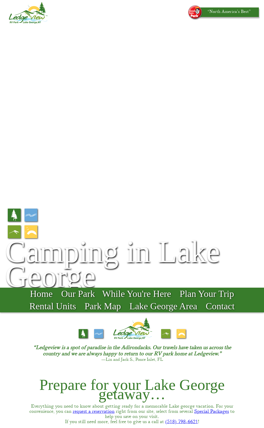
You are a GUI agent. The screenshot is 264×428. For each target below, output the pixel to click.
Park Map (103, 47)
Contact (220, 47)
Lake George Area (163, 47)
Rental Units (52, 47)
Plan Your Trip (207, 35)
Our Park (78, 35)
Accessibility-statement (197, 409)
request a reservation (93, 153)
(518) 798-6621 (181, 163)
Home (41, 35)
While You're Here (136, 35)
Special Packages (211, 153)
